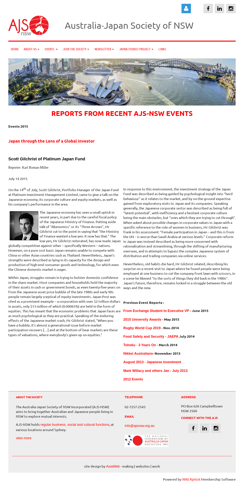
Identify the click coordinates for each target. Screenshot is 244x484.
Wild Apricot (191, 479)
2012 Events (133, 379)
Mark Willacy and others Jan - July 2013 (155, 371)
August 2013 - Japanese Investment (152, 362)
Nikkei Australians (138, 353)
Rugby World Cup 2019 (142, 328)
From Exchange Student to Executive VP (156, 311)
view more (23, 438)
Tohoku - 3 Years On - (140, 345)
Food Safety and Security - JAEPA (150, 336)
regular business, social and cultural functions (75, 425)
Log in (186, 8)
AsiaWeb (113, 466)
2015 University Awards (142, 319)
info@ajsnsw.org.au (139, 426)
